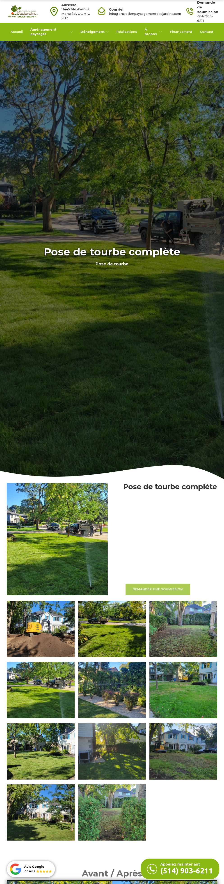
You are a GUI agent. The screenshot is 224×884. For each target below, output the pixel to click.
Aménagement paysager (43, 31)
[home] (23, 11)
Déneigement (92, 32)
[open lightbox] (57, 539)
